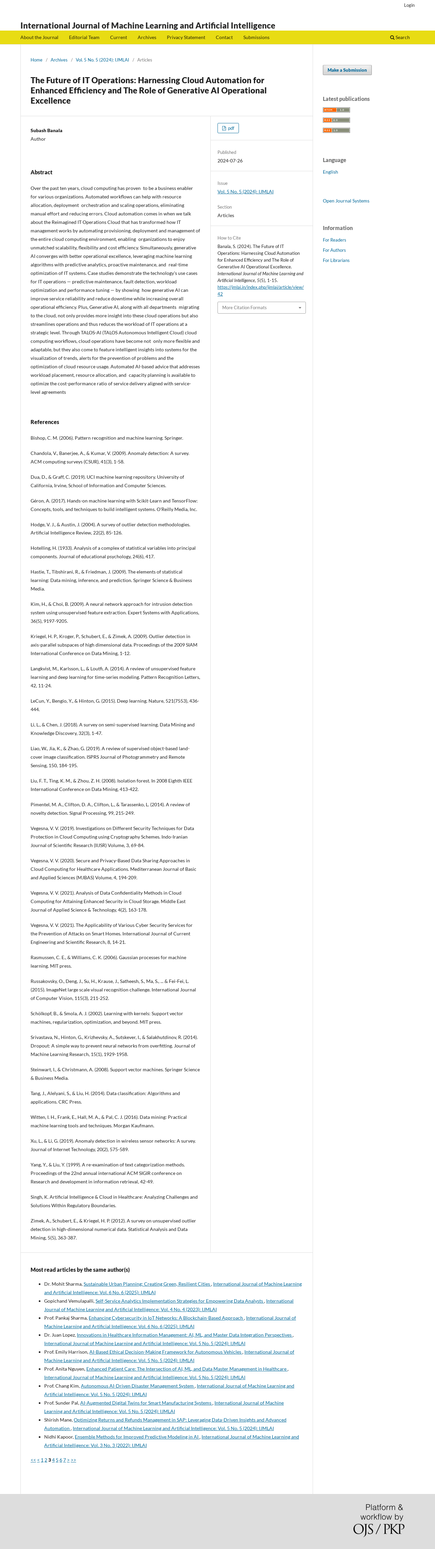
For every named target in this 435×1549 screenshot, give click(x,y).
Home (36, 60)
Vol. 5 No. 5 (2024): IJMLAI (102, 60)
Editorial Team (84, 37)
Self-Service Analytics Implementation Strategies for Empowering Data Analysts (179, 1301)
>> (73, 1460)
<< (33, 1460)
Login (409, 5)
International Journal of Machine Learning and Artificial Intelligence (147, 25)
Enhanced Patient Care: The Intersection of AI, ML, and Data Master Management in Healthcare (187, 1369)
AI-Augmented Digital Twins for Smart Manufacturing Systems (146, 1403)
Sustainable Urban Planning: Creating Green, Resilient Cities (147, 1284)
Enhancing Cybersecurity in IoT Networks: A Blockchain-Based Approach (166, 1318)
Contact (224, 37)
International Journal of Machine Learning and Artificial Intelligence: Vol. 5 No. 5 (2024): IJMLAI (144, 1343)
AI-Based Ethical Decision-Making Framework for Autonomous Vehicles (165, 1352)
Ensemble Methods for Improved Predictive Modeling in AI (137, 1437)
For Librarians (336, 260)
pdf (230, 128)
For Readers (334, 240)
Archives (147, 37)
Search (400, 37)
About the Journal (39, 37)
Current (118, 37)
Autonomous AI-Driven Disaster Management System (138, 1386)
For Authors (334, 250)
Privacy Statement (186, 37)
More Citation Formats (244, 307)
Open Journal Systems (346, 201)
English (330, 172)
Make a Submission (347, 70)
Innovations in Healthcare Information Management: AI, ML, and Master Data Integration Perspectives (185, 1335)
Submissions (256, 37)
